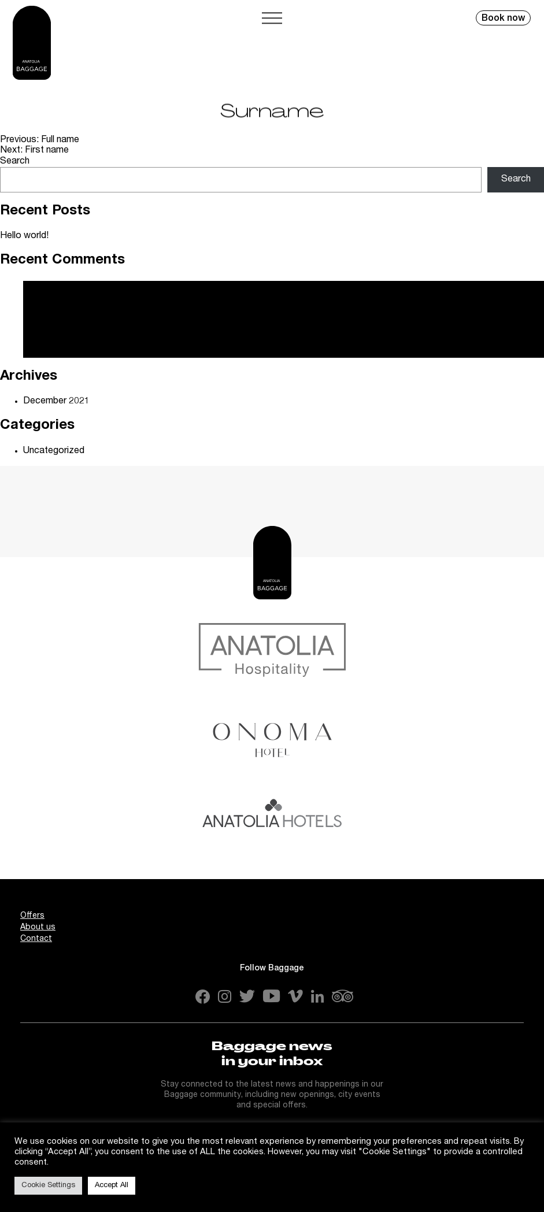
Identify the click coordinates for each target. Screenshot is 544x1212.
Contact (36, 939)
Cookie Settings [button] (48, 1185)
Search (14, 161)
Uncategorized (53, 451)
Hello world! (24, 236)
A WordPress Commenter (76, 320)
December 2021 (56, 401)
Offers (32, 916)
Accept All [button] (111, 1185)
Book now (503, 19)
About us (37, 928)
